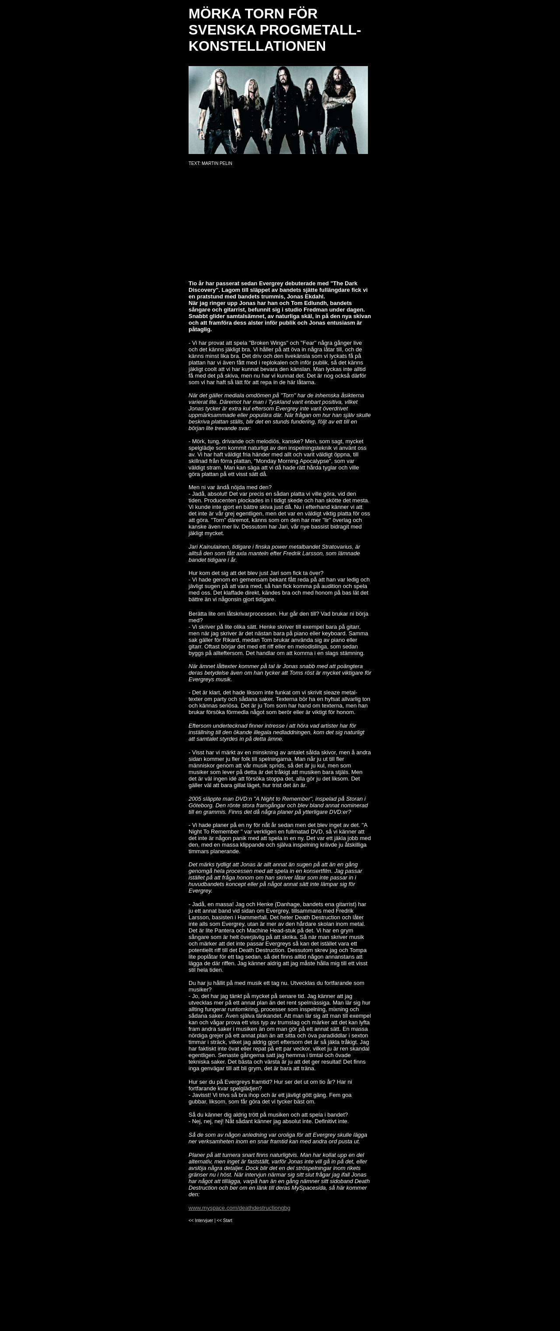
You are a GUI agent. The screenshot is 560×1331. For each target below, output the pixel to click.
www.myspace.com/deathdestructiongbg (239, 1208)
